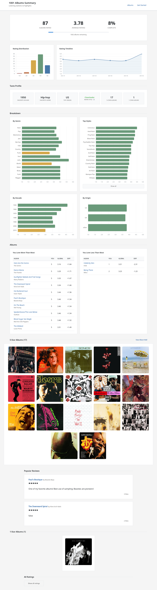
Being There (88, 270)
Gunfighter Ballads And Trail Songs (27, 277)
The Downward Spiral (22, 284)
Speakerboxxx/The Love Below (25, 312)
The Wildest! (18, 326)
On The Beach (19, 305)
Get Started (141, 5)
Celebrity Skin (89, 263)
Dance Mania (19, 270)
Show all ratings (34, 583)
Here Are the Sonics (21, 263)
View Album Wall (141, 340)
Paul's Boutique (20, 298)
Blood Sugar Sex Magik (22, 319)
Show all (113, 186)
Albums (130, 5)
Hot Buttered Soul (21, 291)
